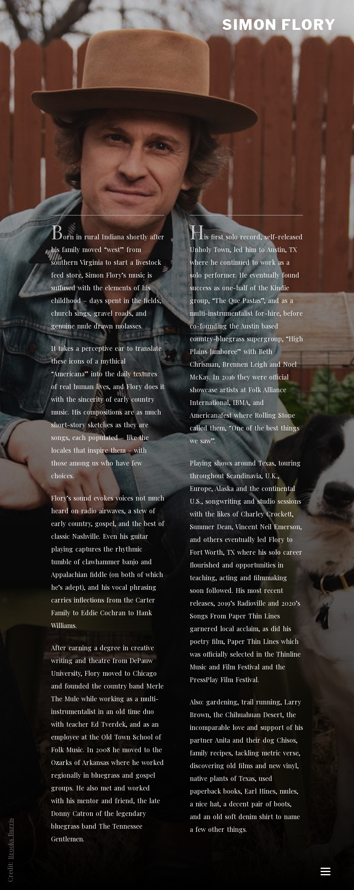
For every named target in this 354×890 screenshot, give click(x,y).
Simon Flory (279, 24)
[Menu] (325, 871)
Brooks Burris (10, 838)
